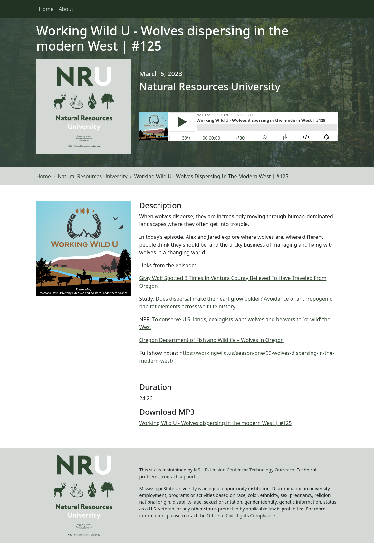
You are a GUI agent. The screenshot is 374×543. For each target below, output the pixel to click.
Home (46, 9)
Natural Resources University (93, 176)
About (66, 9)
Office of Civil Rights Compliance (241, 515)
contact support (178, 476)
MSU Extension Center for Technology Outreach (244, 470)
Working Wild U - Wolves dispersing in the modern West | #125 (215, 423)
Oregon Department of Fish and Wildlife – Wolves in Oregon (211, 340)
